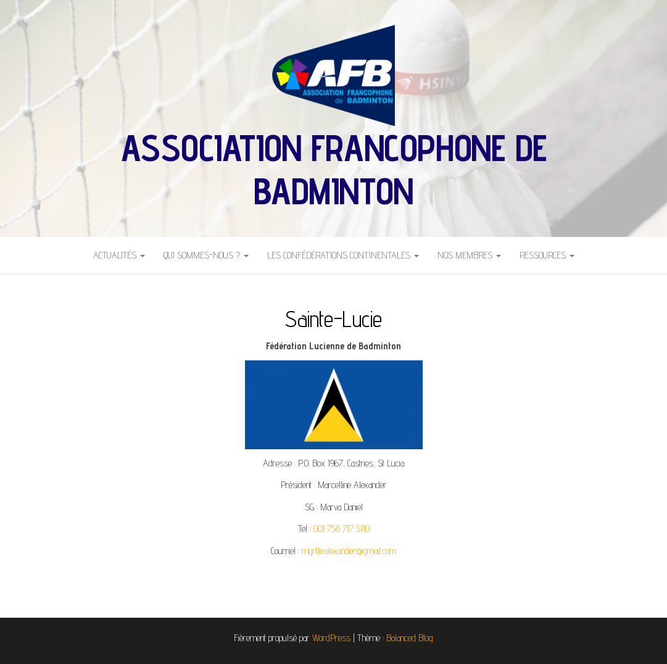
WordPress (331, 638)
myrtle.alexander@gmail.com (349, 551)
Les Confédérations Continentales (343, 255)
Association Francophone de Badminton (334, 169)
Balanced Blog (409, 638)
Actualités (119, 255)
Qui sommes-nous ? (206, 255)
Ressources (547, 255)
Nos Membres (469, 255)
